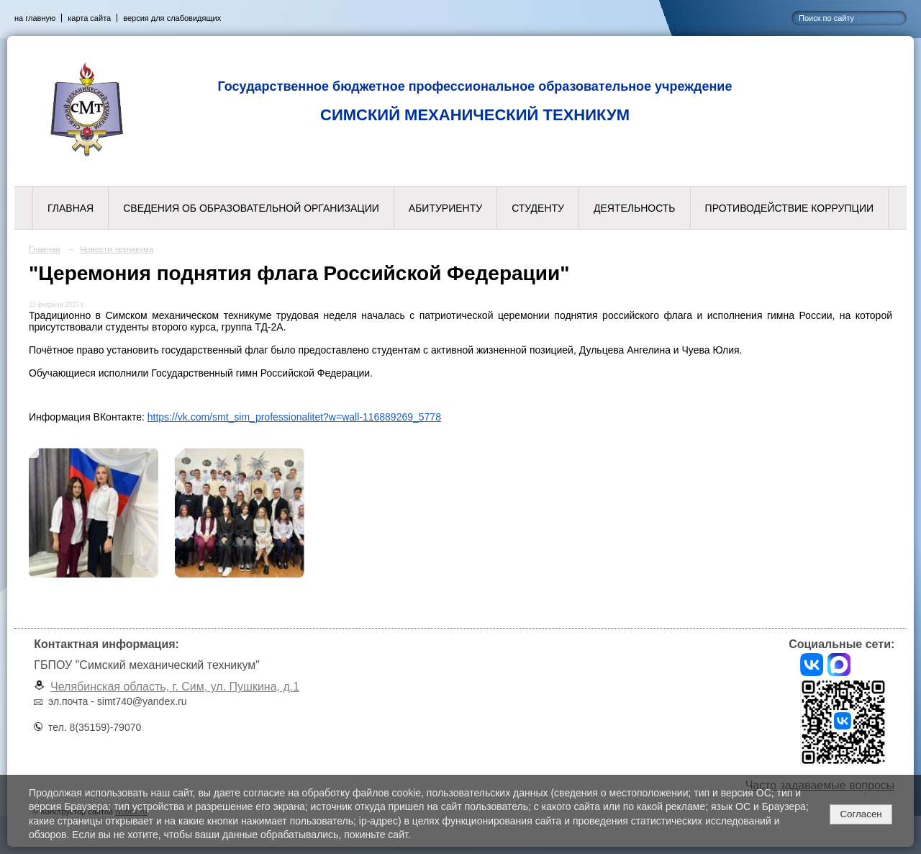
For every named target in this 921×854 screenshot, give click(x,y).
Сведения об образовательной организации (251, 208)
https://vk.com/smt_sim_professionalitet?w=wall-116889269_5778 (294, 417)
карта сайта (89, 18)
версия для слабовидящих (172, 18)
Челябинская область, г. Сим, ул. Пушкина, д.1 (174, 686)
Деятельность (635, 208)
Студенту (538, 208)
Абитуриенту (445, 208)
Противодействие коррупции (789, 208)
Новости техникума (116, 249)
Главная (70, 208)
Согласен (860, 814)
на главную (34, 18)
